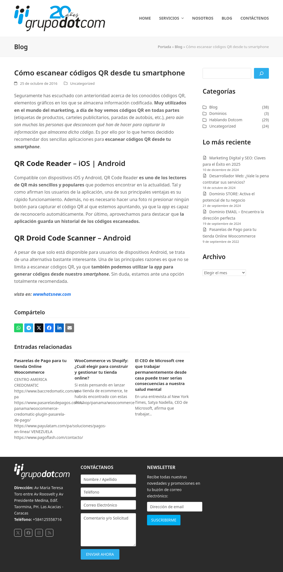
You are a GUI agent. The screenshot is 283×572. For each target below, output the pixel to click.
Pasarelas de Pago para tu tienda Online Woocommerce (40, 366)
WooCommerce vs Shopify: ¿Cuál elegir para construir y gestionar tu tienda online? (101, 369)
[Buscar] (261, 73)
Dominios (218, 113)
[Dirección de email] (174, 507)
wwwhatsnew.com (52, 294)
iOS (84, 163)
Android (111, 163)
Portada (164, 46)
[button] (18, 327)
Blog (178, 46)
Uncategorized (82, 83)
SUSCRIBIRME (163, 520)
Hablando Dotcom (225, 119)
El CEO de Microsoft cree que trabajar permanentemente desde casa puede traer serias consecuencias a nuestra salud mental (161, 375)
